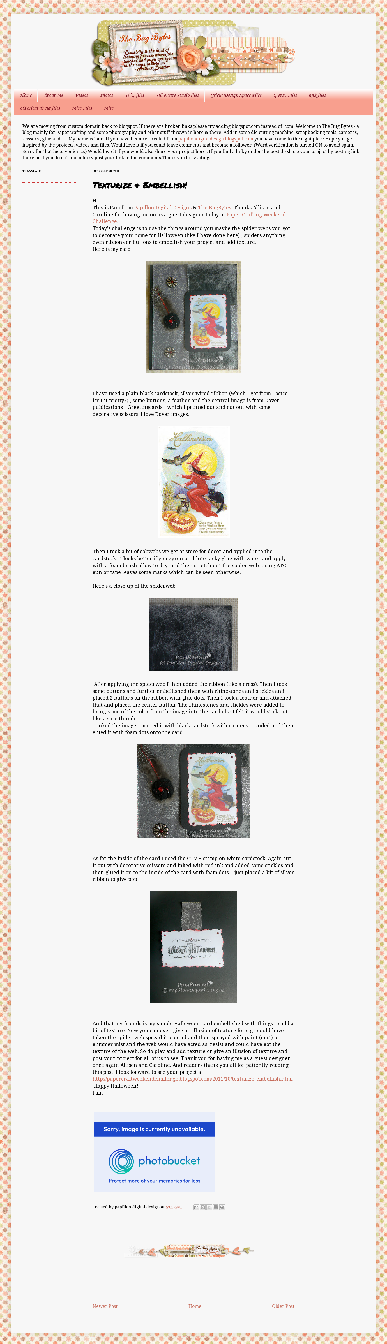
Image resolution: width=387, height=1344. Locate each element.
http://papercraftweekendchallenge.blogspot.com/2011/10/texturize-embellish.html (193, 1079)
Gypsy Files (285, 95)
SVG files (134, 95)
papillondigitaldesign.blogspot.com (216, 139)
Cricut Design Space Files (235, 95)
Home (25, 95)
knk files (317, 95)
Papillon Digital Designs (163, 207)
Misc (108, 108)
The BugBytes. (215, 207)
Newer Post (105, 1306)
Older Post (283, 1306)
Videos (81, 95)
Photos (106, 95)
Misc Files (82, 108)
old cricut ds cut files (40, 108)
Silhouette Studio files (177, 95)
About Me (53, 95)
